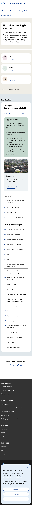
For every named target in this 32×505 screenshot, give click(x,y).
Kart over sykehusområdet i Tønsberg (16, 202)
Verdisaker (10, 342)
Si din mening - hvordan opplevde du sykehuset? (15, 300)
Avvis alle (16, 494)
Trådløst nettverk (12, 332)
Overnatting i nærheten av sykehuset (15, 278)
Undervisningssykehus (14, 337)
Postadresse (11, 284)
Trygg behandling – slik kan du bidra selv (16, 326)
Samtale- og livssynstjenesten (17, 294)
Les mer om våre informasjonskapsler (14, 477)
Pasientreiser (11, 212)
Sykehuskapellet (12, 311)
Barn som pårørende (14, 235)
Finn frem (11, 187)
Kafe (8, 254)
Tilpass (16, 499)
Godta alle (16, 489)
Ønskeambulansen (13, 347)
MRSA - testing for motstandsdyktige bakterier (16, 272)
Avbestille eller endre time (15, 230)
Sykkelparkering (12, 316)
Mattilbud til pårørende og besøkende (15, 265)
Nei (21, 365)
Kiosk (9, 259)
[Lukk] (27, 467)
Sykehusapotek (12, 306)
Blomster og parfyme (14, 244)
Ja (13, 365)
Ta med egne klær (13, 321)
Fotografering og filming (15, 249)
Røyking (10, 289)
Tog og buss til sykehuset (15, 217)
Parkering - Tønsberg (14, 207)
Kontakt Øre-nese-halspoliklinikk (14, 114)
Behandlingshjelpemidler (15, 239)
